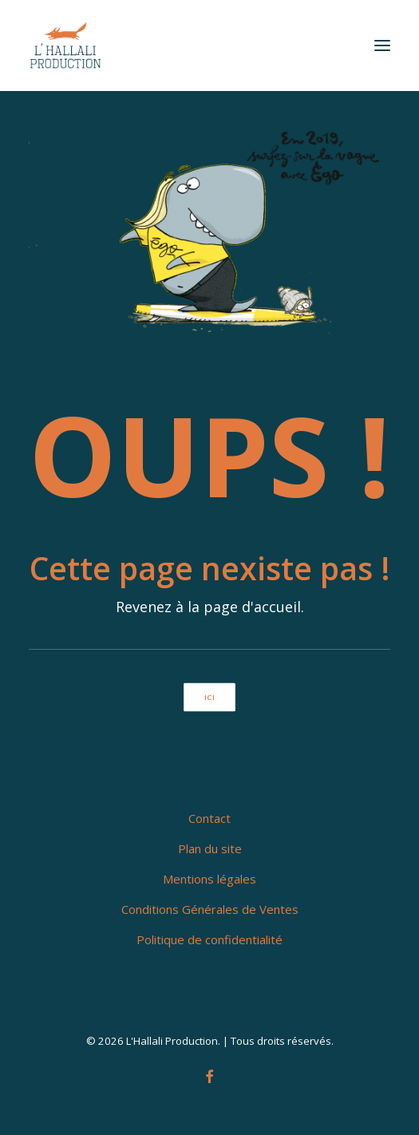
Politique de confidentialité (209, 939)
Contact (209, 818)
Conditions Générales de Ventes (209, 909)
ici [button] (209, 696)
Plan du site (210, 848)
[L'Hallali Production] (65, 45)
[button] (382, 45)
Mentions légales (209, 879)
